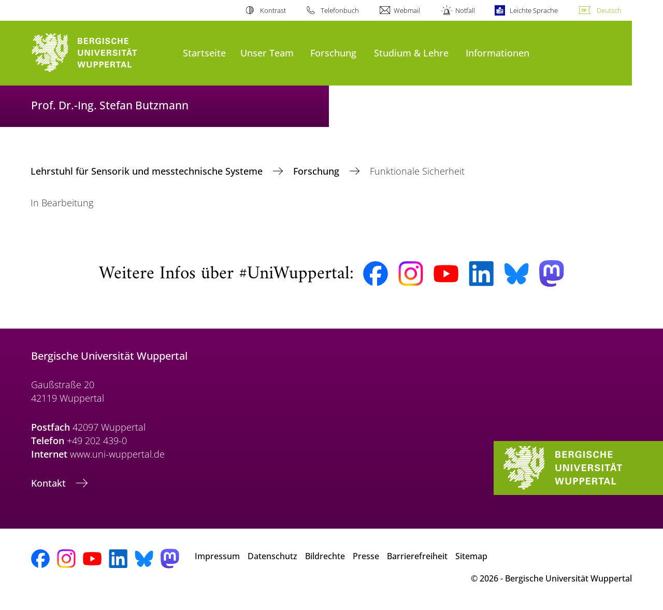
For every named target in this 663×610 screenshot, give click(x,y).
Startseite (204, 52)
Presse (366, 556)
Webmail (407, 10)
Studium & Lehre (411, 52)
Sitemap (471, 556)
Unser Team (267, 52)
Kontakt (49, 483)
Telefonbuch (340, 10)
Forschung (333, 52)
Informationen (497, 52)
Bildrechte (325, 556)
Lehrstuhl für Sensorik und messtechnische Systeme (148, 171)
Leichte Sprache (534, 10)
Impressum (217, 556)
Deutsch (609, 10)
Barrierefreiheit (417, 556)
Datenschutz (272, 556)
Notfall (465, 10)
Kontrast (273, 10)
